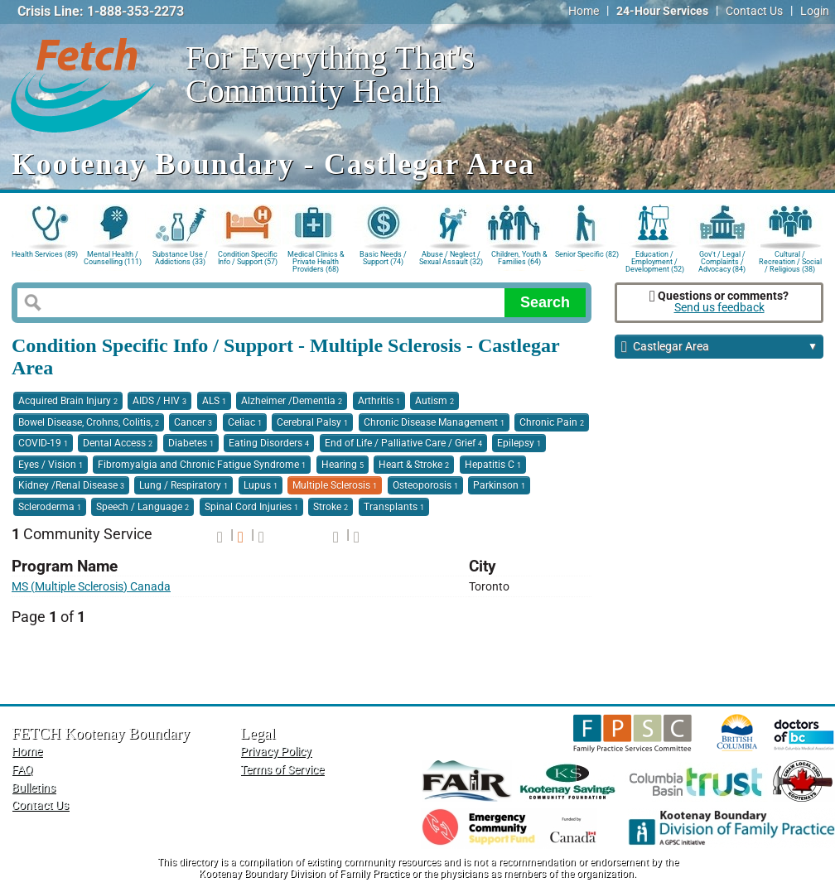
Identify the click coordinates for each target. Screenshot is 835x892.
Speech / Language (142, 507)
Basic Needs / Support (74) (383, 258)
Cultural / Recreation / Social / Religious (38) (790, 260)
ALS (214, 401)
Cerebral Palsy (312, 422)
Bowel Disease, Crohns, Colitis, (88, 422)
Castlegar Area (719, 347)
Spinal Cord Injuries (251, 507)
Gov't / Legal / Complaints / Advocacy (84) (722, 260)
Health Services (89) (45, 254)
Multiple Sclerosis (334, 485)
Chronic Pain (551, 422)
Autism (434, 401)
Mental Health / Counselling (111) (113, 258)
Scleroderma (49, 507)
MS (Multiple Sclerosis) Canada (91, 587)
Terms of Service (282, 770)
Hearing (342, 464)
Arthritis (379, 401)
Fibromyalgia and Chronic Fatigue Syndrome (202, 464)
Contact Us (754, 11)
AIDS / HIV (159, 401)
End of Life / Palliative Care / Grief (403, 443)
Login (814, 11)
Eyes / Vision (50, 464)
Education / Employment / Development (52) (654, 260)
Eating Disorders (269, 443)
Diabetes (191, 443)
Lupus (261, 485)
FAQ (22, 770)
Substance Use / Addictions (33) (180, 258)
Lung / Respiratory (183, 485)
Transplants (394, 507)
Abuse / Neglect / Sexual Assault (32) (451, 258)
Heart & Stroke (414, 464)
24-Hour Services (662, 11)
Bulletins (34, 788)
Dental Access (117, 443)
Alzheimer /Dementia (291, 401)
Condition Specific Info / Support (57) (248, 258)
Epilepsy (519, 443)
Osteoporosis (425, 485)
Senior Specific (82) (587, 254)
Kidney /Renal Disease (71, 485)
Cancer (193, 422)
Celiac (245, 422)
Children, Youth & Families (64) (519, 258)
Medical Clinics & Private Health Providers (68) (316, 260)
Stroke (330, 507)
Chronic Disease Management (434, 422)
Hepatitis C (493, 464)
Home (583, 11)
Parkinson (499, 485)
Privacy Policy (275, 752)
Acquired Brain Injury (68, 401)
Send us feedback (719, 308)
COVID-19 (43, 443)
